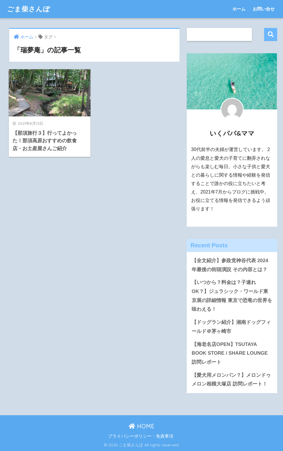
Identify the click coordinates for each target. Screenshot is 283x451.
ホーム (238, 8)
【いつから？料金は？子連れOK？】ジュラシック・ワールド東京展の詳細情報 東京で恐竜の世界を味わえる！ (232, 296)
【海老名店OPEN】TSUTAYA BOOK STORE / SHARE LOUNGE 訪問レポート (230, 353)
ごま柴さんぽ (28, 9)
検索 (270, 34)
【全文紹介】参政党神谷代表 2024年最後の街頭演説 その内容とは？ (230, 265)
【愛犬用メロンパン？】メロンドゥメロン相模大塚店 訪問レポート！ (231, 379)
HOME (141, 426)
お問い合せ (264, 8)
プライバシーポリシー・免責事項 (140, 436)
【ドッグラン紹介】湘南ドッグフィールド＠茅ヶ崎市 (231, 326)
